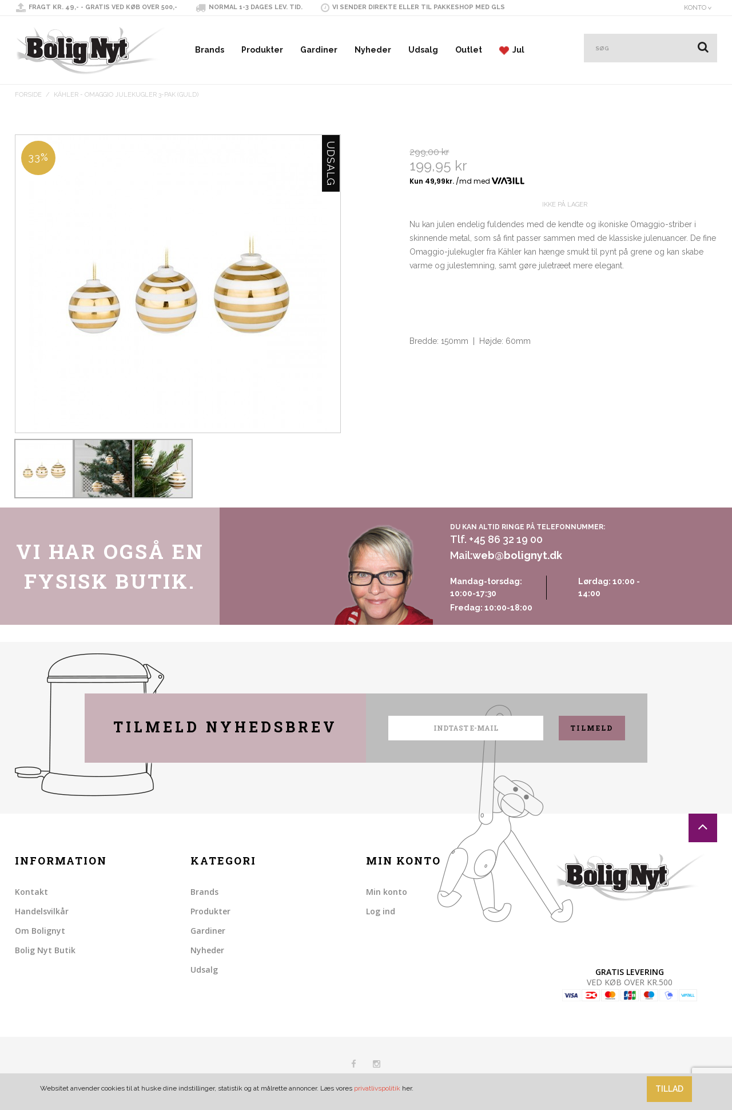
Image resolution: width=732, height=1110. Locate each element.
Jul (511, 50)
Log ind (380, 911)
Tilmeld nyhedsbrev (225, 726)
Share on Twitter (443, 414)
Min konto (386, 891)
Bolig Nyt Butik (45, 950)
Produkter (262, 49)
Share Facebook (420, 414)
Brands (209, 49)
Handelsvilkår (42, 911)
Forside (28, 94)
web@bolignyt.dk (517, 555)
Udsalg (423, 49)
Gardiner (318, 49)
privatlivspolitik (377, 1088)
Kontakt (31, 891)
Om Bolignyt (40, 930)
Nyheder (373, 49)
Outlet (468, 49)
